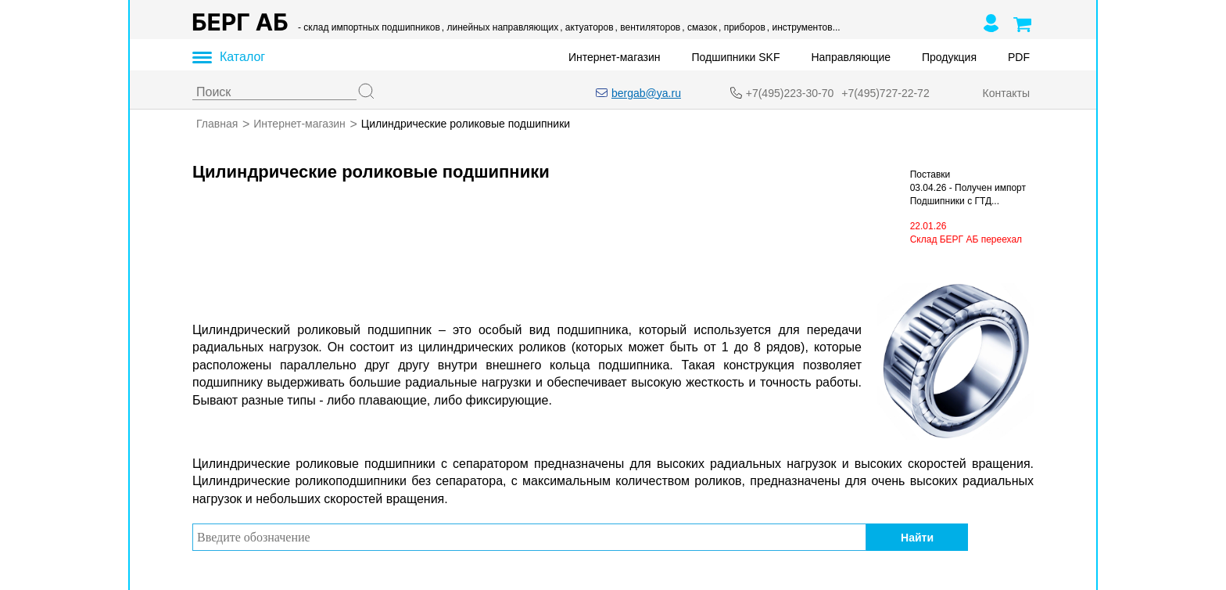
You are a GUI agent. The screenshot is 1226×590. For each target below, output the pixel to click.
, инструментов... (804, 27)
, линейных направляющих (500, 27)
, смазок (699, 27)
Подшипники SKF (736, 57)
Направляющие (851, 57)
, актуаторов (586, 27)
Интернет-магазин (614, 57)
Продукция (949, 57)
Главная (217, 123)
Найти (917, 537)
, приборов (742, 27)
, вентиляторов (648, 27)
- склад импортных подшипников (369, 27)
